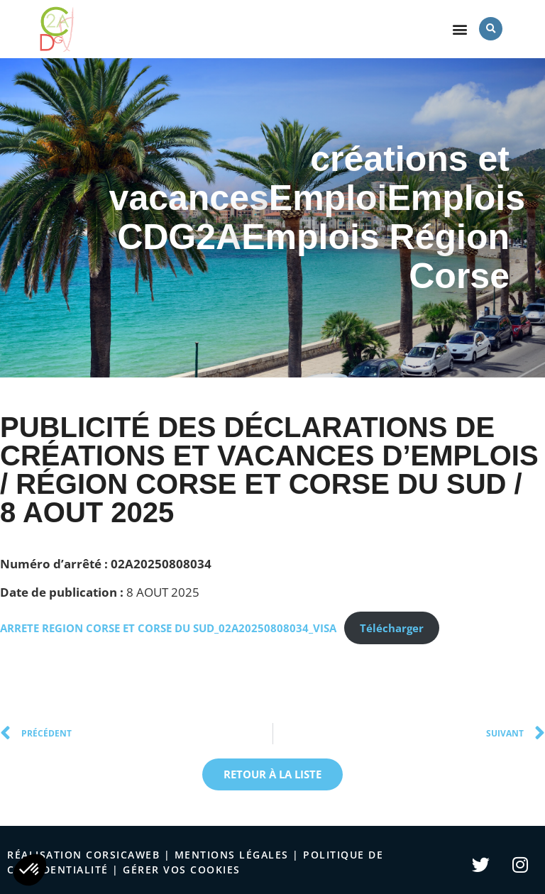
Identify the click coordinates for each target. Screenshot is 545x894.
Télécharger (392, 628)
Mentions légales (232, 854)
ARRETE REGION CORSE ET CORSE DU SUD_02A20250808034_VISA (168, 628)
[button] (460, 28)
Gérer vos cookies (182, 869)
